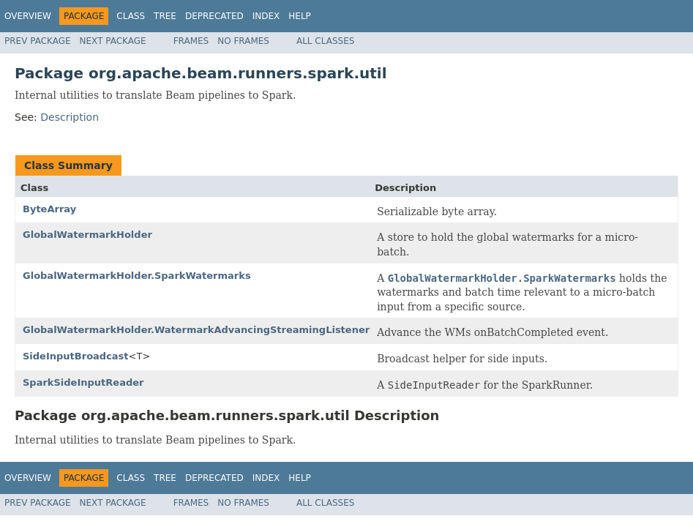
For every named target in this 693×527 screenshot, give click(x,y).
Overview (27, 16)
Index (266, 16)
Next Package (113, 41)
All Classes (325, 41)
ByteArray (49, 208)
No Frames (243, 41)
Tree (165, 16)
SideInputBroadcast (76, 356)
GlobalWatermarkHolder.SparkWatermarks (137, 275)
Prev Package (37, 41)
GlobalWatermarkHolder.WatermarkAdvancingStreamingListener (196, 329)
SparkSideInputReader (83, 382)
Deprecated (214, 16)
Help (299, 16)
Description (69, 117)
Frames (191, 41)
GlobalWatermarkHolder (87, 234)
